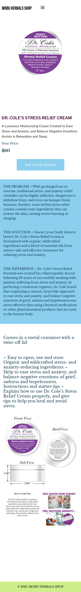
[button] (42, 7)
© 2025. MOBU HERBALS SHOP (40, 586)
